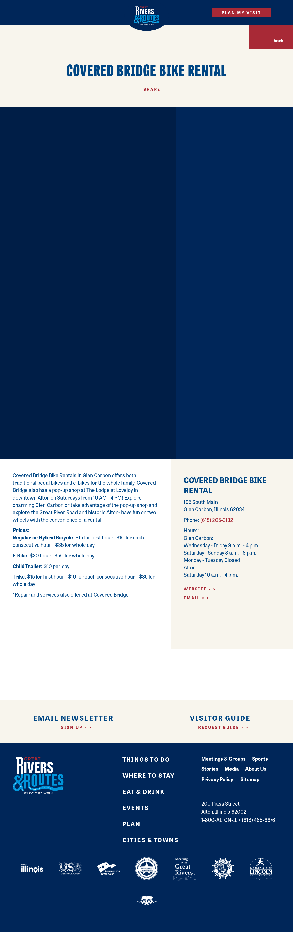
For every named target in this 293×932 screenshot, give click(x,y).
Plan (131, 823)
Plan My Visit (241, 12)
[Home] (146, 15)
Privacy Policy (217, 779)
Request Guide (218, 727)
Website (195, 589)
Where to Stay (148, 775)
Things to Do (146, 759)
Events (135, 807)
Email (192, 598)
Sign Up (72, 727)
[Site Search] (199, 12)
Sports (260, 758)
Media (232, 768)
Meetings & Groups (223, 758)
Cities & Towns (150, 839)
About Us (255, 768)
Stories (209, 768)
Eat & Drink (143, 791)
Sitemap (249, 779)
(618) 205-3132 (216, 519)
